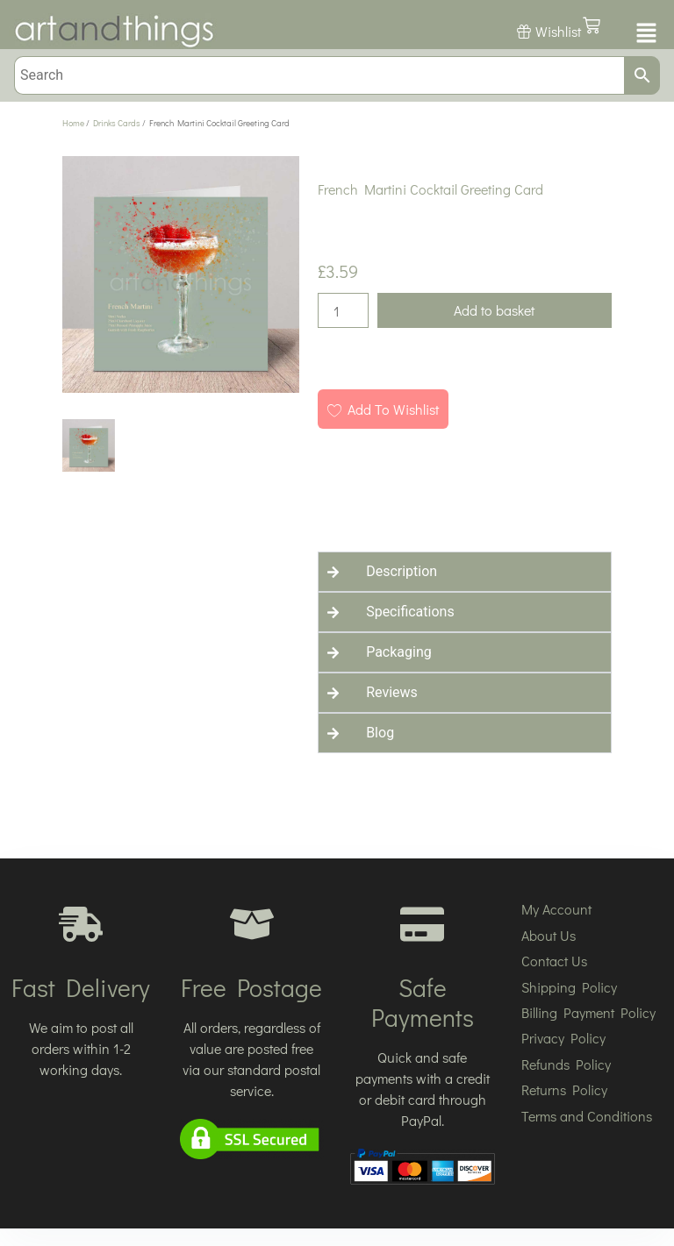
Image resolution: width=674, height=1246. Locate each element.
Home (73, 123)
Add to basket (494, 310)
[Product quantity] (343, 310)
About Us (548, 935)
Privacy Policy (563, 1038)
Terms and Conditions (586, 1116)
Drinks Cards (116, 123)
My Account (556, 909)
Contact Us (554, 960)
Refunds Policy (566, 1064)
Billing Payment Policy (588, 1012)
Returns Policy (564, 1089)
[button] (644, 34)
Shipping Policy (569, 987)
